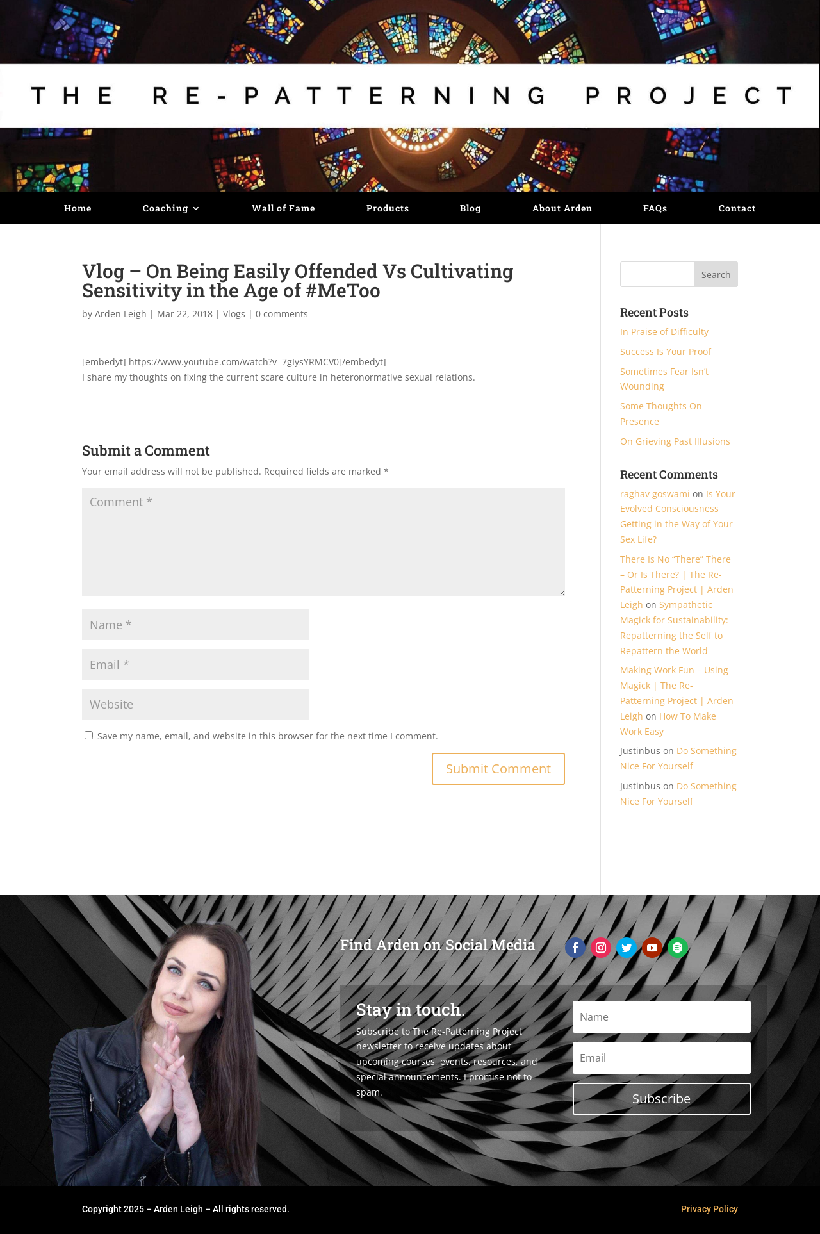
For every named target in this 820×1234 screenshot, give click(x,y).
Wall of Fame (283, 209)
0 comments (282, 314)
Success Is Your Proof (665, 351)
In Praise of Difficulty (664, 331)
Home (78, 209)
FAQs (655, 209)
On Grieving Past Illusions (675, 441)
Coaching (165, 209)
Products (387, 209)
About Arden (562, 209)
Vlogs (234, 314)
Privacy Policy (709, 1209)
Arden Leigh (121, 314)
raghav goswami (655, 494)
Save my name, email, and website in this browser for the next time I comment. (267, 736)
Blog (470, 209)
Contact (737, 209)
